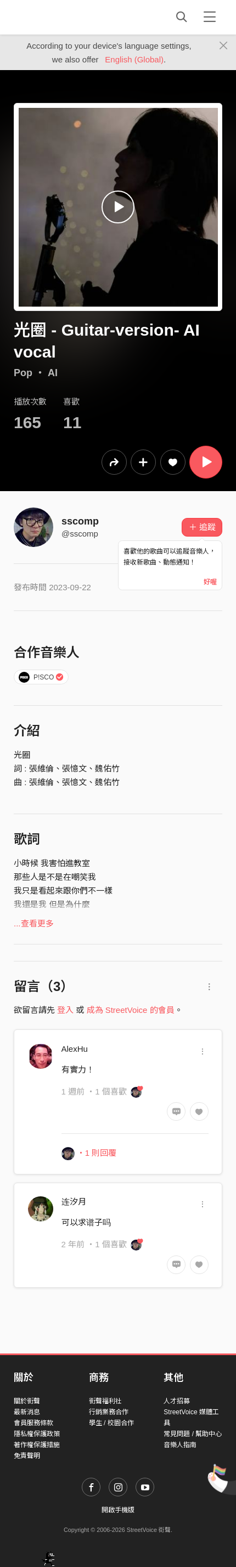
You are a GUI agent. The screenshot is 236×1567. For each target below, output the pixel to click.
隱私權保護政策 (37, 1434)
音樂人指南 (180, 1445)
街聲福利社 (105, 1401)
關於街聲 (27, 1401)
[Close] (223, 46)
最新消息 (27, 1412)
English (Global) (134, 59)
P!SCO (41, 677)
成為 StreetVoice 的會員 (131, 1010)
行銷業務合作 (108, 1412)
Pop (23, 372)
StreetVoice (59, 16)
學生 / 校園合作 (111, 1423)
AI (53, 372)
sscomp (80, 521)
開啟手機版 (118, 1510)
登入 (65, 1010)
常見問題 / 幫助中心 (193, 1434)
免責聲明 (27, 1456)
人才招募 (177, 1401)
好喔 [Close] (210, 582)
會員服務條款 (33, 1423)
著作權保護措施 (37, 1445)
